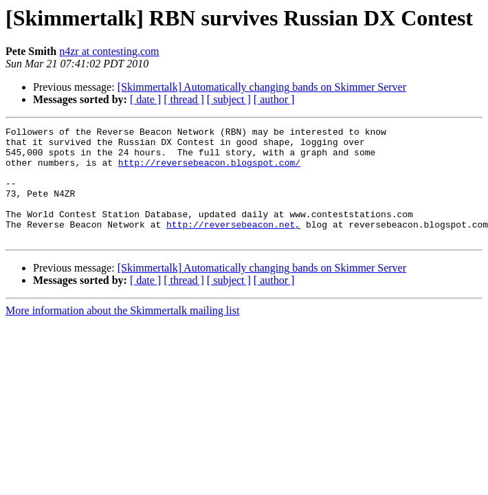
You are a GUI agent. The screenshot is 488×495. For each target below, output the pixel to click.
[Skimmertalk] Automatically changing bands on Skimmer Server (262, 87)
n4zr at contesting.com (109, 51)
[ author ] (274, 99)
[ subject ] (229, 99)
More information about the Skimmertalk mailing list (122, 333)
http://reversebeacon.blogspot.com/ (209, 170)
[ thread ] (184, 99)
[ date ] (145, 99)
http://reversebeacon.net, (233, 245)
